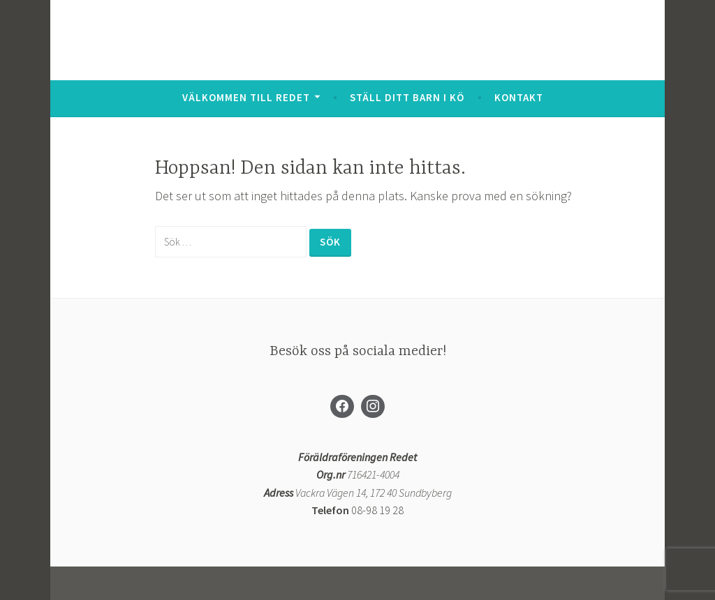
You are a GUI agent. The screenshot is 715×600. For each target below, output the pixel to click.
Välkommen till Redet (246, 97)
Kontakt (518, 97)
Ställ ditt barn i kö (407, 97)
